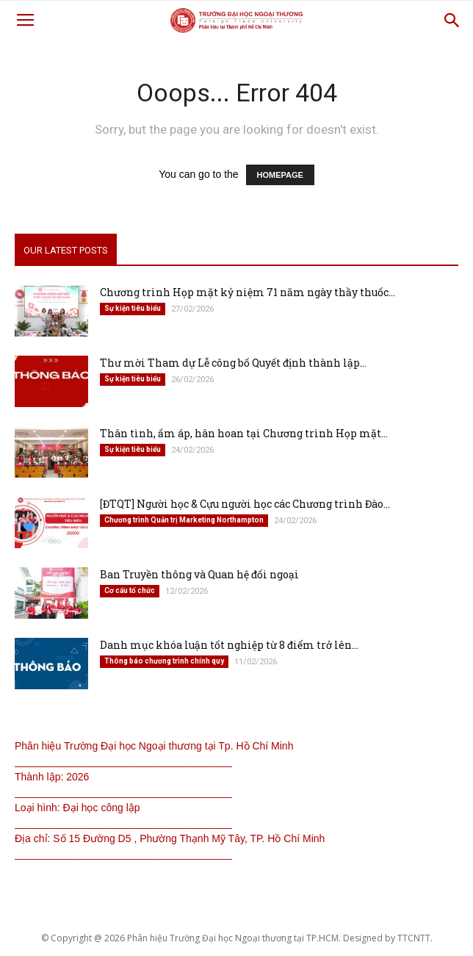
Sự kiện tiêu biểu (132, 308)
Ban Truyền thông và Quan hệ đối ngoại (199, 574)
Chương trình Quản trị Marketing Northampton (184, 520)
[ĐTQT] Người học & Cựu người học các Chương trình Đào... (245, 504)
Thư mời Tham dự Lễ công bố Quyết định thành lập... (233, 363)
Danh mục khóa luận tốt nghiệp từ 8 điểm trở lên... (229, 645)
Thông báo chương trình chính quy (164, 661)
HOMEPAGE (280, 174)
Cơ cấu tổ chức (129, 590)
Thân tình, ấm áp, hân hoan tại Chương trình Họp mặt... (244, 433)
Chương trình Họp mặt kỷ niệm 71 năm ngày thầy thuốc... (247, 292)
